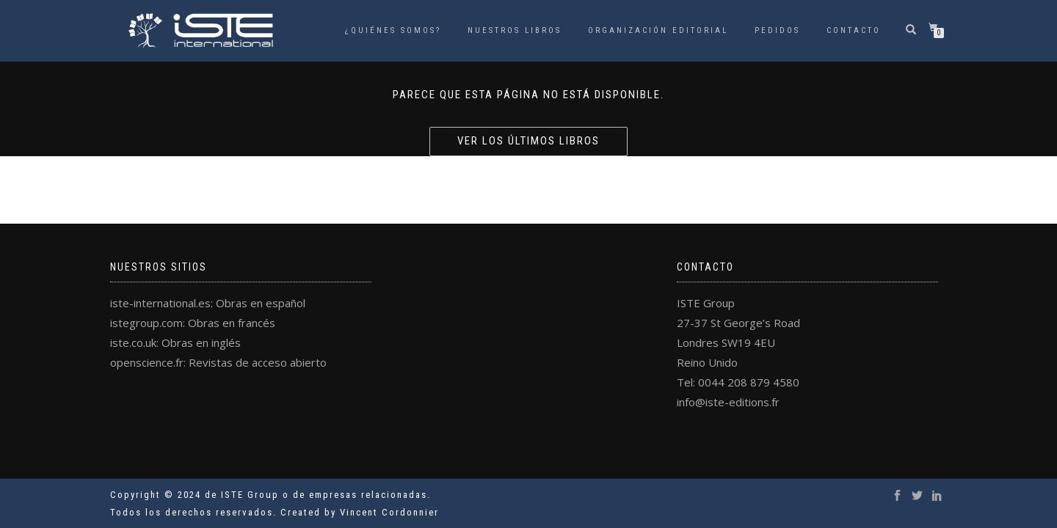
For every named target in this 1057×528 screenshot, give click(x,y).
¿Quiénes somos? (393, 30)
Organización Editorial (658, 30)
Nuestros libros (515, 30)
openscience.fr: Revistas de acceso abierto (218, 362)
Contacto (854, 30)
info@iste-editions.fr (728, 402)
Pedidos (777, 30)
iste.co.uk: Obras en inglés (175, 342)
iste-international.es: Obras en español (207, 303)
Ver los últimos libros (528, 140)
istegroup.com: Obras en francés (192, 322)
